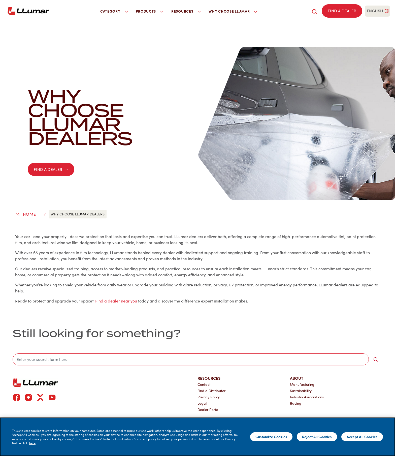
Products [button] (149, 11)
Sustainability (301, 390)
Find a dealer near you (116, 300)
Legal (202, 403)
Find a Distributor (211, 390)
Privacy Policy (209, 397)
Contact (204, 384)
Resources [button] (186, 11)
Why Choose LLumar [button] (233, 11)
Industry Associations (307, 397)
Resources (209, 378)
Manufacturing (302, 384)
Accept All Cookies (362, 436)
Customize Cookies (271, 436)
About (296, 378)
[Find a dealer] (342, 11)
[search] (314, 11)
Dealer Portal (208, 409)
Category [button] (114, 11)
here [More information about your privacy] (32, 443)
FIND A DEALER (51, 169)
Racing (295, 403)
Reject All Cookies (317, 436)
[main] (197, 436)
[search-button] (375, 359)
